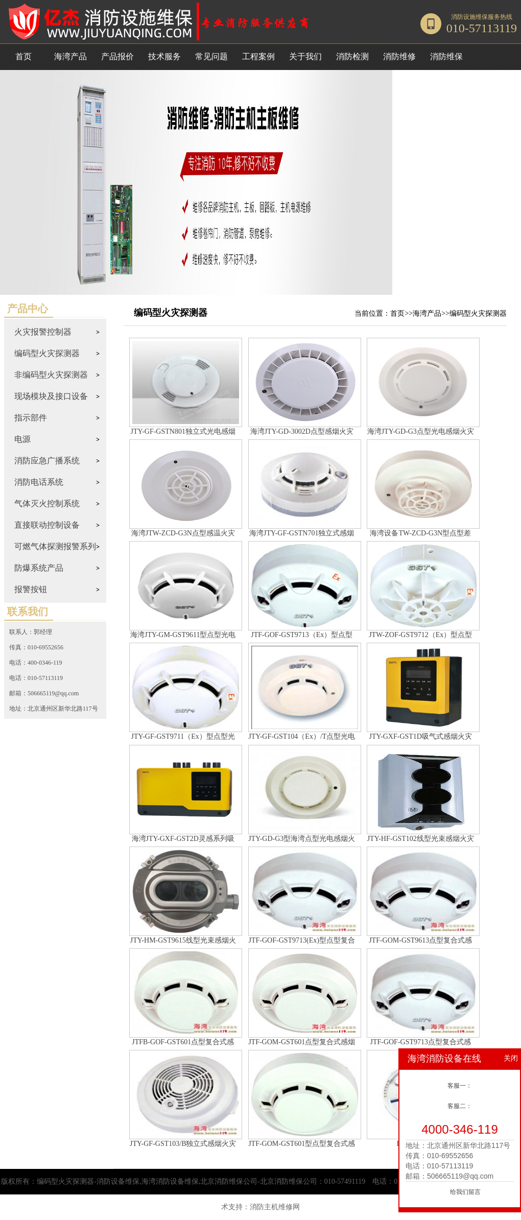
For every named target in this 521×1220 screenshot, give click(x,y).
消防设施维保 (469, 16)
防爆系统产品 (38, 568)
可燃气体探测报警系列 (55, 546)
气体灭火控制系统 (47, 503)
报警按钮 (30, 589)
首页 (23, 56)
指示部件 (30, 417)
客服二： (459, 1106)
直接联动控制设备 (47, 525)
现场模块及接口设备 (51, 396)
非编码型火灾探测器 (51, 374)
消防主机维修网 (275, 1207)
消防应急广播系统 (47, 460)
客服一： (459, 1085)
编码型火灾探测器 (47, 353)
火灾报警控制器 (43, 331)
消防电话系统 (38, 482)
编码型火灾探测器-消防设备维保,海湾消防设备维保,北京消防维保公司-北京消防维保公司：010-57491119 (201, 1181)
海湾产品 (427, 313)
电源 (22, 439)
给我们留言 (465, 1191)
